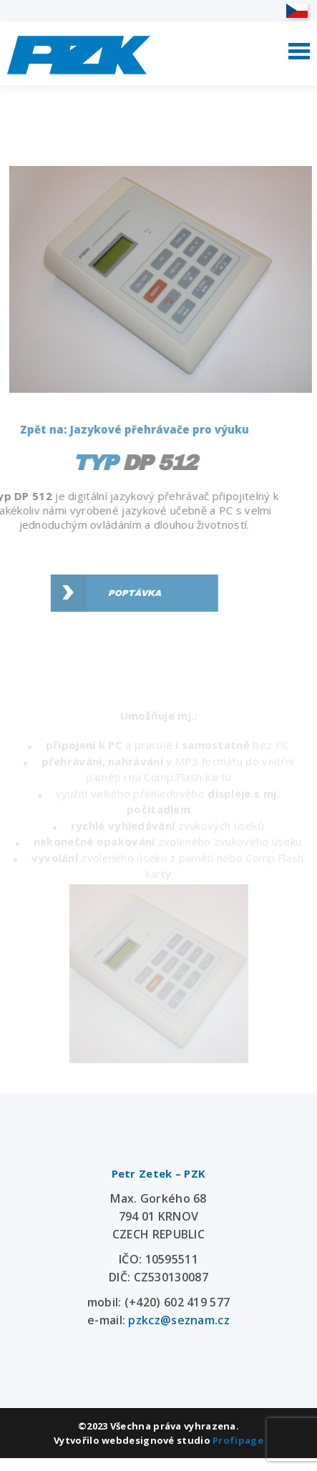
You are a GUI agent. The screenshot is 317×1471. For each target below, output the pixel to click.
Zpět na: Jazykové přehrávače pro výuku (125, 429)
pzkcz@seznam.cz (179, 1320)
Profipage (238, 1440)
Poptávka (125, 593)
